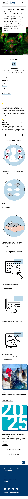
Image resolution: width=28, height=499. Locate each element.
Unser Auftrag (5, 80)
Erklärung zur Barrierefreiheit (10, 479)
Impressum (6, 474)
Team (3, 88)
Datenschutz (7, 477)
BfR (11, 20)
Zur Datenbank (7, 288)
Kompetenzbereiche (7, 83)
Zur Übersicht (6, 174)
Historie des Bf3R (6, 93)
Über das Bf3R (7, 77)
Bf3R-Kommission (6, 91)
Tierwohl (4, 85)
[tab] (14, 65)
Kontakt (6, 481)
